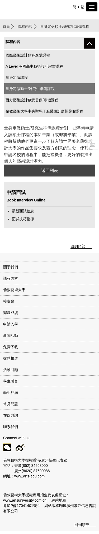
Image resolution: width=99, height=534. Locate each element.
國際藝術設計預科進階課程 (28, 55)
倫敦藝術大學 (14, 290)
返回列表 (49, 170)
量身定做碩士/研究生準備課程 (30, 89)
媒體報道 (10, 358)
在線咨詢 (10, 415)
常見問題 (10, 404)
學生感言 (10, 381)
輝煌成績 (10, 313)
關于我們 (10, 267)
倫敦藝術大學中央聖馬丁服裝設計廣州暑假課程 (44, 111)
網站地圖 (58, 500)
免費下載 (10, 347)
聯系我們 (10, 427)
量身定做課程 (17, 77)
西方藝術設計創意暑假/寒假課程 (32, 100)
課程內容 (25, 26)
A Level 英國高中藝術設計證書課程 (34, 66)
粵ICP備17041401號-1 (21, 505)
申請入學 (10, 324)
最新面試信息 (23, 211)
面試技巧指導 (23, 219)
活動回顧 (10, 370)
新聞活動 (10, 335)
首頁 (6, 26)
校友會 (8, 301)
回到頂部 (77, 246)
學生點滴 (10, 392)
